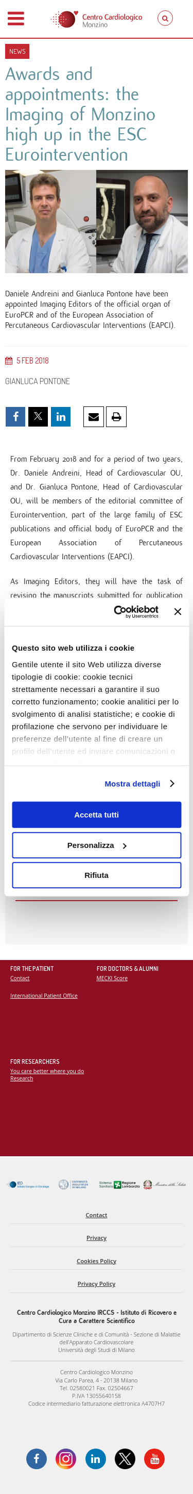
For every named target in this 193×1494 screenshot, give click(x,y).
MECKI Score (112, 978)
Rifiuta (96, 875)
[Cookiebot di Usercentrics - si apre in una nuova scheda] (118, 612)
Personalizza (97, 845)
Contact (19, 978)
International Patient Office (44, 995)
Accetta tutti (96, 814)
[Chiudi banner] (177, 612)
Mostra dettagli (132, 783)
